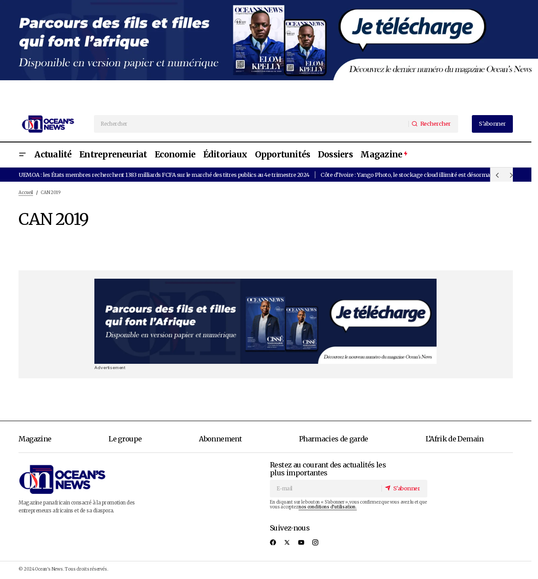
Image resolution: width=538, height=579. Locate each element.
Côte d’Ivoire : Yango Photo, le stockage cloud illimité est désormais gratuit (417, 174)
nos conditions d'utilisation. (327, 507)
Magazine (35, 438)
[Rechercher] (432, 123)
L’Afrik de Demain (455, 438)
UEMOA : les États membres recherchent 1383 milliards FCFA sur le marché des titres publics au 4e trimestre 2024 (164, 174)
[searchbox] (251, 124)
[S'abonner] (403, 488)
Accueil (26, 192)
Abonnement (220, 438)
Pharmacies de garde (333, 438)
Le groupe (125, 438)
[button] (22, 155)
